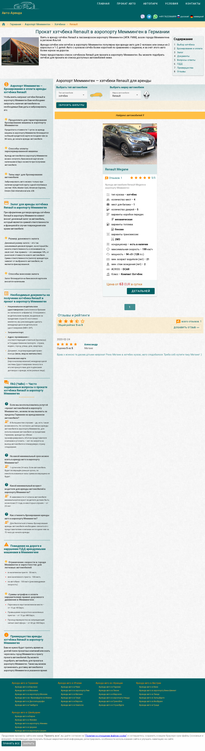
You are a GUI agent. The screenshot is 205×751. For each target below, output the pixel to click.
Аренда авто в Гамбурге (26, 705)
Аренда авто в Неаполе (72, 705)
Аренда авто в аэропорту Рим (75, 690)
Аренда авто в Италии (70, 683)
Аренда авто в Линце (149, 694)
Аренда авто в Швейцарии (26, 712)
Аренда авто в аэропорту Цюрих (30, 731)
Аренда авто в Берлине (26, 687)
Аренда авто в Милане (72, 694)
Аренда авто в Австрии (148, 683)
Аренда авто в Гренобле (110, 701)
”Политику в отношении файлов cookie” (106, 735)
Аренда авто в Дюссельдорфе (29, 701)
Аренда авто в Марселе (110, 694)
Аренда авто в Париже (110, 687)
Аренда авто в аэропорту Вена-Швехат (157, 690)
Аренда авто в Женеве (26, 720)
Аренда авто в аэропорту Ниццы (114, 698)
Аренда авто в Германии (25, 683)
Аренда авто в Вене (148, 687)
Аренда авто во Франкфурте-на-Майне (33, 698)
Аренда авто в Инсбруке (151, 701)
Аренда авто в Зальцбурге (151, 698)
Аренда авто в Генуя (70, 698)
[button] (71, 94)
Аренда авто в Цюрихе (26, 727)
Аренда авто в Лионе (109, 690)
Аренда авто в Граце (149, 705)
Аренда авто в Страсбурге (111, 705)
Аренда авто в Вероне (71, 701)
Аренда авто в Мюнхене (26, 690)
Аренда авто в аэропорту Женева (31, 723)
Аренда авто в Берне (25, 716)
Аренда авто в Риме (70, 687)
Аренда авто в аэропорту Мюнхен (31, 694)
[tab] (103, 3)
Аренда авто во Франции (109, 683)
